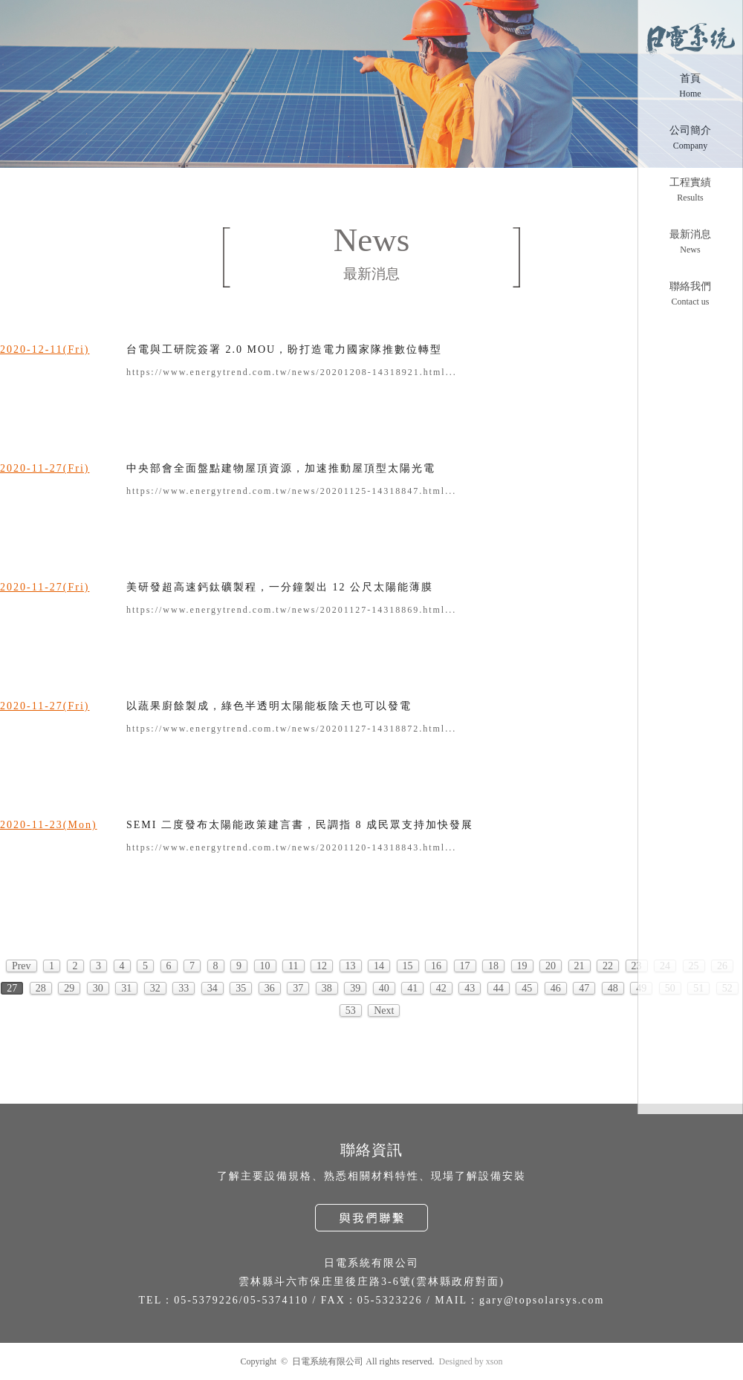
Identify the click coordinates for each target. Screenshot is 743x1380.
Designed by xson (471, 1361)
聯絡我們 (690, 286)
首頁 (690, 78)
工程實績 (690, 182)
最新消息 (690, 234)
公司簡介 (690, 130)
